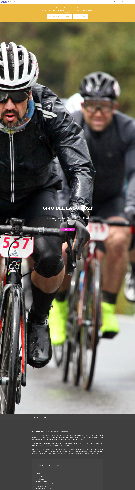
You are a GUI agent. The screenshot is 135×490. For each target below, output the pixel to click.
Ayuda (116, 2)
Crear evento (80, 16)
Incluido (38, 473)
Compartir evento (39, 417)
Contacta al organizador (15, 2)
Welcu (4, 2)
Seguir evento (67, 229)
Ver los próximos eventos (59, 16)
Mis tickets (123, 2)
